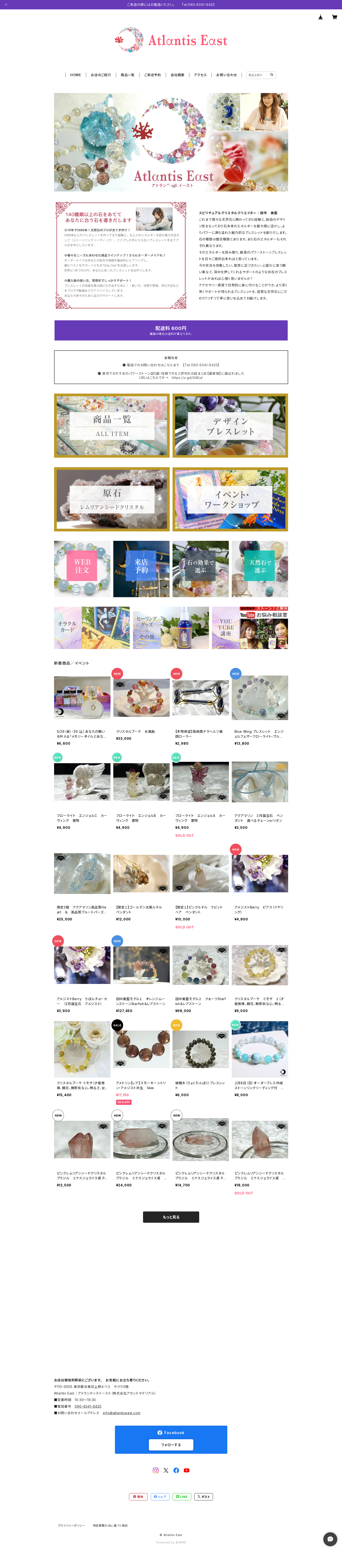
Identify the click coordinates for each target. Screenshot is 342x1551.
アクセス (200, 75)
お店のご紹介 (101, 75)
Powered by (171, 1542)
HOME (75, 75)
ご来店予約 (152, 75)
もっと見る (171, 1217)
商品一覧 (128, 75)
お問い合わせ (226, 75)
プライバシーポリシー (71, 1525)
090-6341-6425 (88, 1406)
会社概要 (177, 75)
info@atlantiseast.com (121, 1413)
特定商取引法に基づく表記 (110, 1525)
